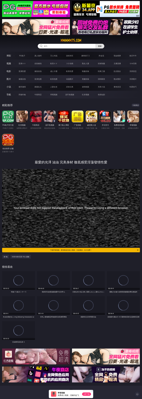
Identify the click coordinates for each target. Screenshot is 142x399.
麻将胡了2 (85, 55)
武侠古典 (69, 87)
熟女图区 (117, 79)
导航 (9, 94)
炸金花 (101, 55)
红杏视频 (85, 94)
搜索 (100, 46)
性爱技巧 (133, 87)
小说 (9, 86)
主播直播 (117, 63)
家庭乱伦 (38, 87)
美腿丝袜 (85, 79)
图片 (9, 78)
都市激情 (22, 87)
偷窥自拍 (22, 79)
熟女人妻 (85, 63)
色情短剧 (101, 94)
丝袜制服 (101, 63)
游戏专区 (69, 55)
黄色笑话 (117, 87)
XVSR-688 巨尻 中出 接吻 (20, 257)
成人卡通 (53, 71)
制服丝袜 (85, 71)
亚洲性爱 (22, 71)
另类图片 (133, 79)
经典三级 (101, 71)
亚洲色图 (38, 79)
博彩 (9, 55)
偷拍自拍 (38, 71)
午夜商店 (38, 94)
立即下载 (86, 394)
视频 (9, 63)
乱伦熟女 (117, 71)
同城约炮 (22, 94)
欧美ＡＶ (53, 63)
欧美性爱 (69, 71)
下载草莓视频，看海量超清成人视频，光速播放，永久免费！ (94, 250)
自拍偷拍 (38, 63)
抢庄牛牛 (133, 55)
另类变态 (133, 71)
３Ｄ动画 (69, 63)
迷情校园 (85, 87)
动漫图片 (69, 79)
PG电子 (22, 55)
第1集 (6, 257)
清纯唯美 (101, 79)
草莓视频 (53, 94)
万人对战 (53, 55)
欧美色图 (53, 79)
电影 (9, 71)
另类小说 (101, 87)
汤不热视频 (69, 94)
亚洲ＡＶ (22, 63)
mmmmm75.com (71, 40)
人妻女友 (53, 87)
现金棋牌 (117, 55)
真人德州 (38, 55)
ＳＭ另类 (133, 63)
